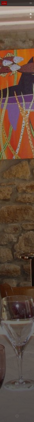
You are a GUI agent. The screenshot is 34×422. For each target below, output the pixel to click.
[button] (31, 3)
